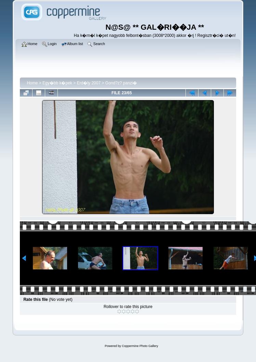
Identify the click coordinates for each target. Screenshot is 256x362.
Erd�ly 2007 (89, 83)
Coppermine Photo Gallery (140, 346)
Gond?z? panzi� (121, 83)
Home (32, 83)
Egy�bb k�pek (57, 83)
